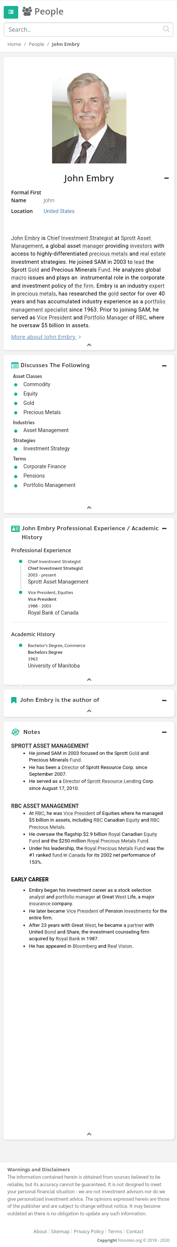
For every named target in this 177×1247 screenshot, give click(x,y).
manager (93, 246)
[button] (89, 364)
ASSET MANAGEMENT (51, 806)
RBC (141, 318)
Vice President (54, 318)
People (36, 44)
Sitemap (60, 1231)
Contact (135, 1231)
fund (57, 855)
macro (18, 278)
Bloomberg (85, 946)
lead (139, 262)
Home (14, 44)
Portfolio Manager (106, 318)
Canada (76, 855)
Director (70, 767)
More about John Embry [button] (43, 336)
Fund (104, 270)
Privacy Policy (89, 1231)
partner (136, 925)
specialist (55, 310)
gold (113, 294)
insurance (40, 903)
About (40, 1231)
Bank (74, 938)
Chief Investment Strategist (80, 238)
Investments (137, 911)
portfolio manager (75, 897)
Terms (115, 1231)
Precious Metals (47, 827)
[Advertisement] (88, 1041)
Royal (114, 834)
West (120, 897)
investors (141, 246)
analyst (37, 897)
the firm (83, 286)
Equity (132, 820)
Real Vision (119, 946)
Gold (33, 270)
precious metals (108, 254)
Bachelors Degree (45, 652)
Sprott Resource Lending (114, 781)
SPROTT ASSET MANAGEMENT (50, 746)
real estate (153, 254)
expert (156, 286)
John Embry (25, 238)
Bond (50, 932)
